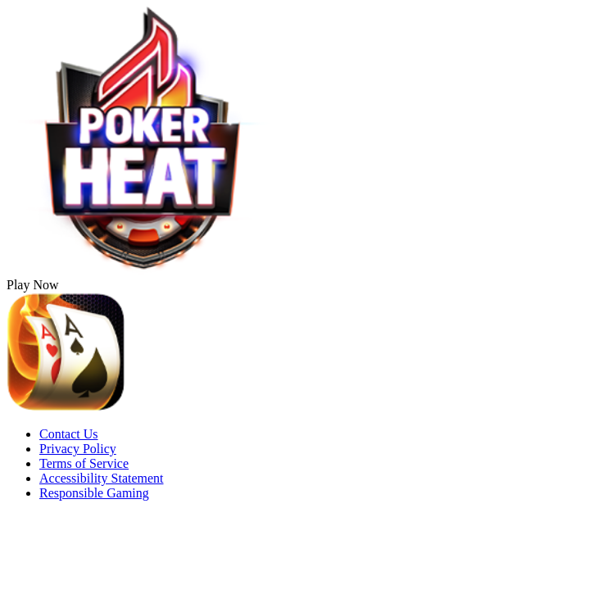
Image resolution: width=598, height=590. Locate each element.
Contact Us (68, 434)
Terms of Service (84, 463)
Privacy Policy (77, 449)
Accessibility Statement (101, 478)
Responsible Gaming (94, 493)
